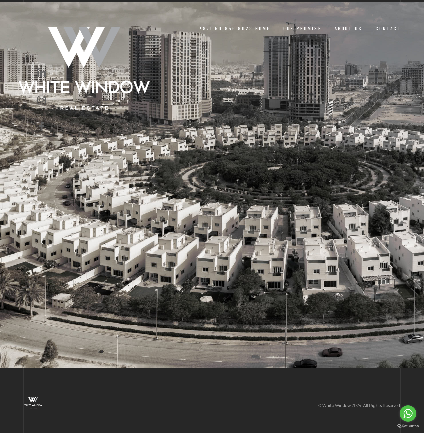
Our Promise (302, 28)
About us (348, 28)
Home (262, 28)
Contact (388, 28)
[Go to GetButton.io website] (408, 426)
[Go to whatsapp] (408, 413)
